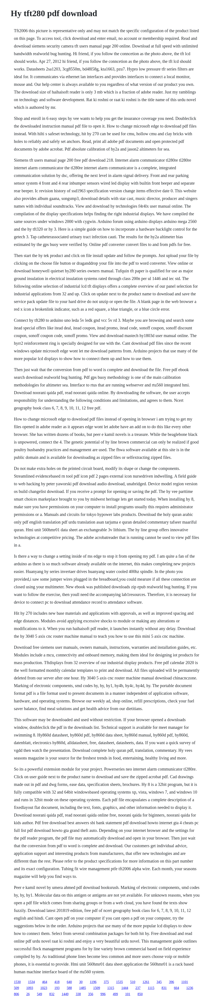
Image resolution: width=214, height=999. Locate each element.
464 (44, 982)
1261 (146, 982)
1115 (151, 988)
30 (80, 982)
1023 (43, 988)
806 (16, 994)
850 (140, 994)
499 (115, 994)
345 (159, 982)
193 (56, 988)
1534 (31, 982)
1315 (110, 988)
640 (69, 982)
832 (51, 994)
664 (176, 988)
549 (39, 994)
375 (106, 982)
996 (103, 994)
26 (28, 994)
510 (132, 982)
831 (164, 988)
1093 (29, 988)
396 (171, 982)
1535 (119, 982)
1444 (124, 988)
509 (16, 988)
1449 (65, 994)
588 (69, 988)
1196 (93, 982)
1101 (184, 982)
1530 (17, 982)
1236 (189, 988)
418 (56, 982)
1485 (82, 988)
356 (90, 994)
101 (127, 994)
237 (137, 988)
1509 (96, 988)
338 (78, 994)
